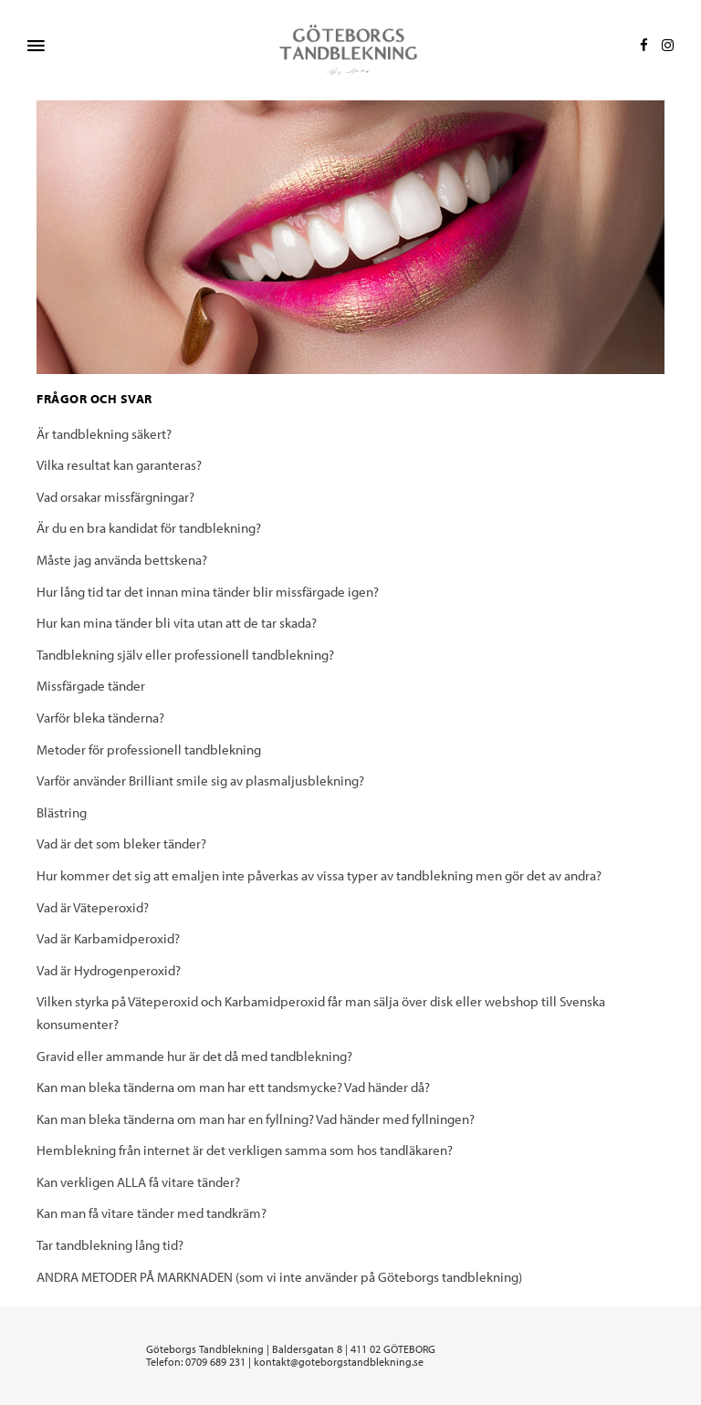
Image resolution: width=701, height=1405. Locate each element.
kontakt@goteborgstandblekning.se (339, 1362)
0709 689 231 (215, 1362)
